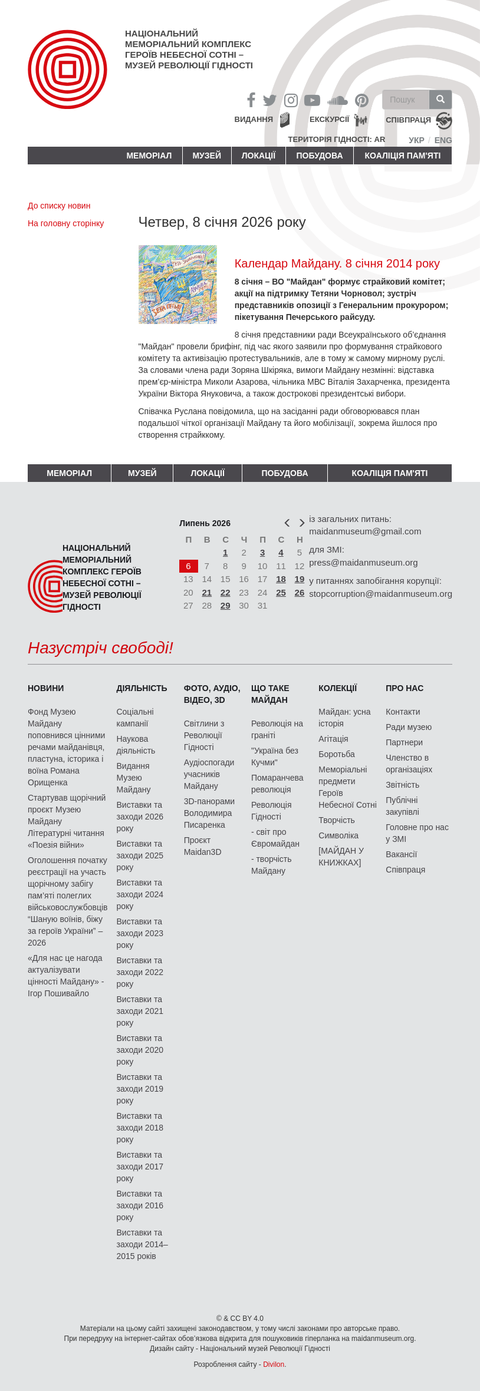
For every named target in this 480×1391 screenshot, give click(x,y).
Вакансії (401, 854)
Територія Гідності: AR (337, 139)
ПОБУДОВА (319, 155)
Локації (258, 155)
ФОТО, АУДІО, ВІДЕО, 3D (212, 694)
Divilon (273, 1364)
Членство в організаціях (409, 763)
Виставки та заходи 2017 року (139, 1166)
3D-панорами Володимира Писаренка (209, 813)
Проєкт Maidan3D (203, 846)
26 (300, 592)
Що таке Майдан (270, 694)
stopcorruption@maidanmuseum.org (380, 594)
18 (281, 579)
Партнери (404, 742)
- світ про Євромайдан (275, 837)
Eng (443, 140)
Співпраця (405, 869)
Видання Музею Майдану (133, 777)
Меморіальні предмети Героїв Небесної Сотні (347, 787)
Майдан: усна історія (344, 717)
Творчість (336, 820)
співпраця (408, 120)
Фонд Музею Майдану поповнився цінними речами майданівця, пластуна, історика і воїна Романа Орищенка (66, 747)
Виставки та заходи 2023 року (139, 933)
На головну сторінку (66, 223)
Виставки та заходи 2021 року (139, 1010)
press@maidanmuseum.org (363, 562)
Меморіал (149, 155)
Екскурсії (329, 119)
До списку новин (59, 205)
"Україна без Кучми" (274, 756)
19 (300, 579)
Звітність (402, 784)
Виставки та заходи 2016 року (139, 1205)
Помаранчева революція (277, 783)
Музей (206, 155)
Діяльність (141, 688)
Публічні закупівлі (402, 806)
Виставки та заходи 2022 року (139, 972)
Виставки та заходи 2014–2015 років (141, 1244)
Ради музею (409, 727)
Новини (46, 688)
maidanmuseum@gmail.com (365, 531)
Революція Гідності (271, 810)
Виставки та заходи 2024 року (139, 894)
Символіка (338, 835)
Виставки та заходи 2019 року (139, 1088)
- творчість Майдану (271, 864)
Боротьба (336, 754)
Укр (417, 140)
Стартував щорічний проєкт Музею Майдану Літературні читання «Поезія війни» (67, 821)
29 (226, 605)
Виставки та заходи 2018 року (139, 1127)
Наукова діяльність (135, 744)
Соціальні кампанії (134, 717)
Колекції (337, 688)
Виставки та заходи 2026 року (139, 816)
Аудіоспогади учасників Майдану (209, 774)
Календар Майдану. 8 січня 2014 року (337, 263)
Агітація (333, 739)
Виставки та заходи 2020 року (139, 1049)
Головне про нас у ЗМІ (417, 833)
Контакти (403, 711)
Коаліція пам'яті (403, 155)
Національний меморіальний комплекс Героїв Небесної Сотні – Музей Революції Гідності (189, 49)
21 (207, 592)
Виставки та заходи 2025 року (139, 855)
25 (281, 592)
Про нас (404, 688)
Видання (254, 119)
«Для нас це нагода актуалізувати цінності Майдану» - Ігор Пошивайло (66, 975)
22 (226, 592)
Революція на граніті (277, 729)
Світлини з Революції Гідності (204, 735)
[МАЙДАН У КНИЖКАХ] (341, 856)
